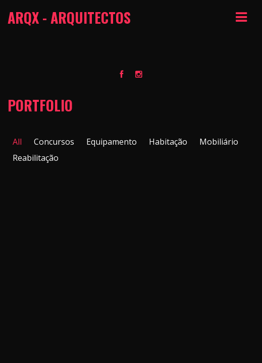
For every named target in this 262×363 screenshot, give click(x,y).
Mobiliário (218, 141)
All (17, 141)
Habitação (168, 141)
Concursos (54, 141)
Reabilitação (36, 157)
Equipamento (111, 141)
